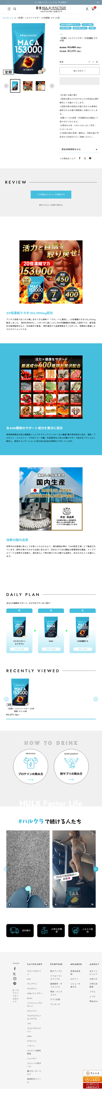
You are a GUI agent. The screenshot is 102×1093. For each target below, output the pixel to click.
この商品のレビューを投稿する (51, 194)
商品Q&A (94, 1005)
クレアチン (32, 988)
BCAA (29, 1002)
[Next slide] (52, 85)
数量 (62, 62)
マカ (11, 17)
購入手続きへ (80, 71)
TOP (4, 17)
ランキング (55, 1008)
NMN (29, 1040)
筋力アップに (56, 975)
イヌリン (31, 1050)
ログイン (74, 983)
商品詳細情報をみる (71, 149)
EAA (29, 983)
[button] (15, 86)
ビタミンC (31, 1045)
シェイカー (32, 1062)
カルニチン (32, 1015)
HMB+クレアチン (34, 997)
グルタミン (32, 993)
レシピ (92, 1000)
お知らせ (93, 983)
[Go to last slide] (6, 85)
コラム (92, 996)
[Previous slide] (6, 871)
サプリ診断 (55, 1003)
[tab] (21, 910)
